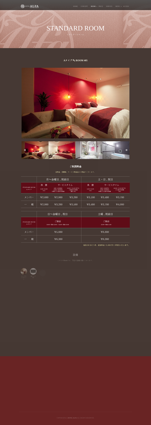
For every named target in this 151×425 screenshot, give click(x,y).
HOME (75, 6)
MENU (117, 6)
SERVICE (109, 6)
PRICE (101, 6)
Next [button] (127, 150)
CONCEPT (84, 6)
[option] (75, 103)
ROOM (93, 6)
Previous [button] (25, 150)
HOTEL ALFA (72, 418)
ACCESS (126, 6)
